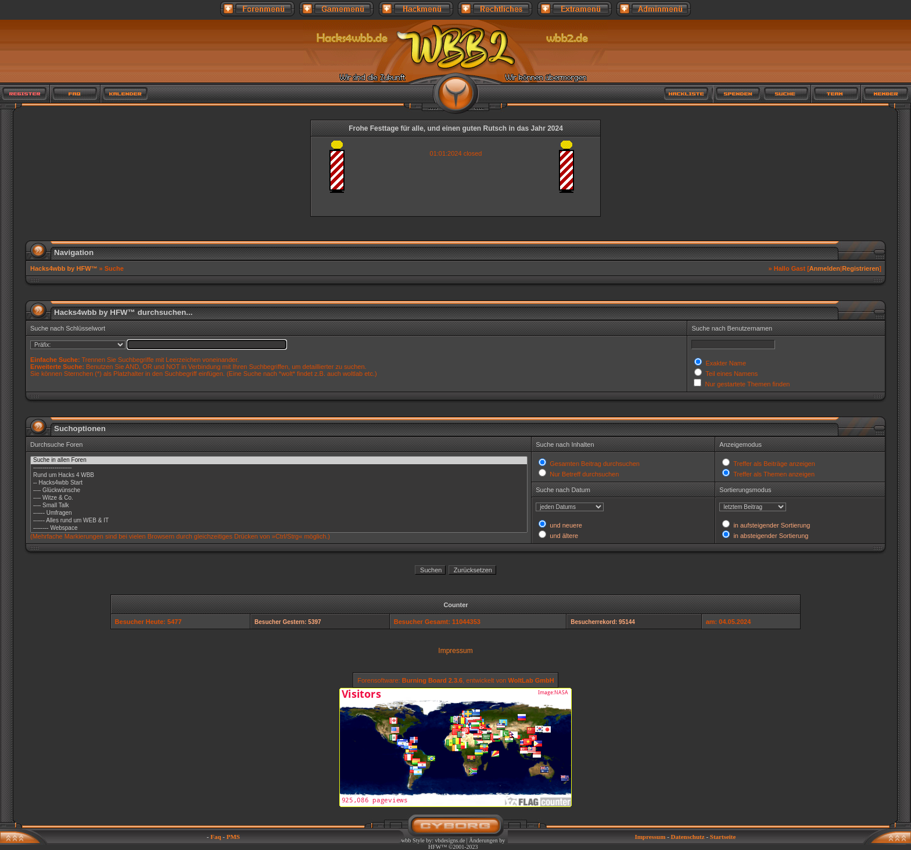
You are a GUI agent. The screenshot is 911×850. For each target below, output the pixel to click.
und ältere (563, 535)
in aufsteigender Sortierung (770, 525)
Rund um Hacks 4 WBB (279, 475)
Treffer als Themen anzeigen (773, 474)
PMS (233, 836)
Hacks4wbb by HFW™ (64, 268)
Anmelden (824, 268)
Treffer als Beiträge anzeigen (773, 463)
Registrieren (860, 268)
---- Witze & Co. (279, 498)
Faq (215, 836)
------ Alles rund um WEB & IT (279, 521)
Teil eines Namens (731, 373)
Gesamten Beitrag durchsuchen (594, 463)
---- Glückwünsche (279, 490)
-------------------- (279, 468)
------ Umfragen (279, 513)
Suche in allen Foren (279, 460)
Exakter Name (725, 363)
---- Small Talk (279, 506)
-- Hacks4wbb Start (279, 483)
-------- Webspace (279, 528)
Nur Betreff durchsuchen (583, 474)
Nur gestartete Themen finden (746, 384)
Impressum (455, 651)
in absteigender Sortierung (769, 535)
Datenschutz (688, 836)
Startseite (723, 836)
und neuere (565, 525)
